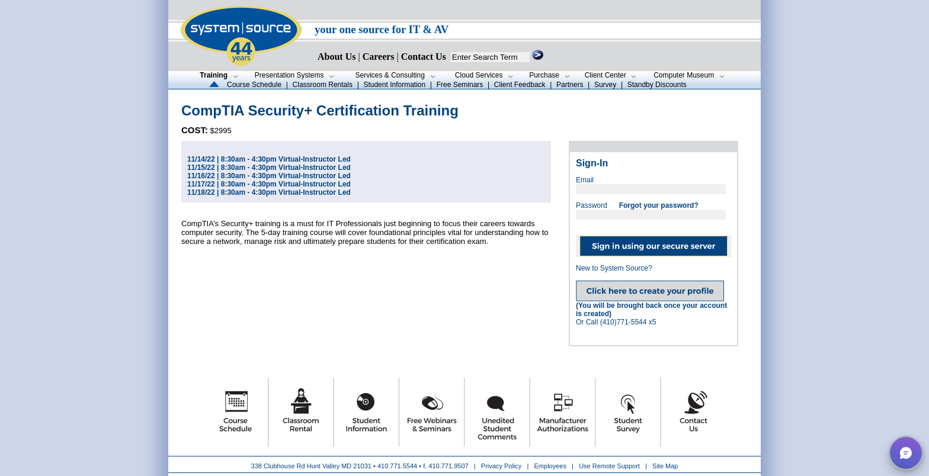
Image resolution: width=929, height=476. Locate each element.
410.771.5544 (397, 465)
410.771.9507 (448, 465)
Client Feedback (520, 85)
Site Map (665, 465)
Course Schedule (254, 85)
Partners (569, 85)
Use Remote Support (609, 465)
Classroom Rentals (323, 85)
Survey (605, 85)
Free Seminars (460, 85)
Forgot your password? (659, 205)
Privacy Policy (502, 465)
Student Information (394, 85)
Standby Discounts (657, 85)
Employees (550, 465)
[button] (906, 453)
